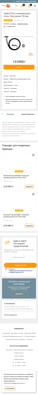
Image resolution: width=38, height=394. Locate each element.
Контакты (30, 339)
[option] (19, 43)
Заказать (19, 67)
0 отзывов (13, 24)
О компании (6, 333)
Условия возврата (29, 336)
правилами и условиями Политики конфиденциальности (20, 271)
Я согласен (9, 388)
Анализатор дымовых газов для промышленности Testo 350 (16, 216)
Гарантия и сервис (30, 333)
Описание (10, 114)
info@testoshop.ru (19, 359)
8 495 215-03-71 (21, 1)
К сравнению (9, 26)
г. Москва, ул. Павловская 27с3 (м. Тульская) (19, 350)
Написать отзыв (23, 24)
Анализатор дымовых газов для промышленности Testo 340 (16, 177)
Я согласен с (19, 270)
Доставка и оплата (17, 333)
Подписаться (20, 265)
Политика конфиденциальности (13, 336)
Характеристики (28, 114)
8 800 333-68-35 (31, 1)
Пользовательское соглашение (15, 339)
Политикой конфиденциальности (14, 383)
